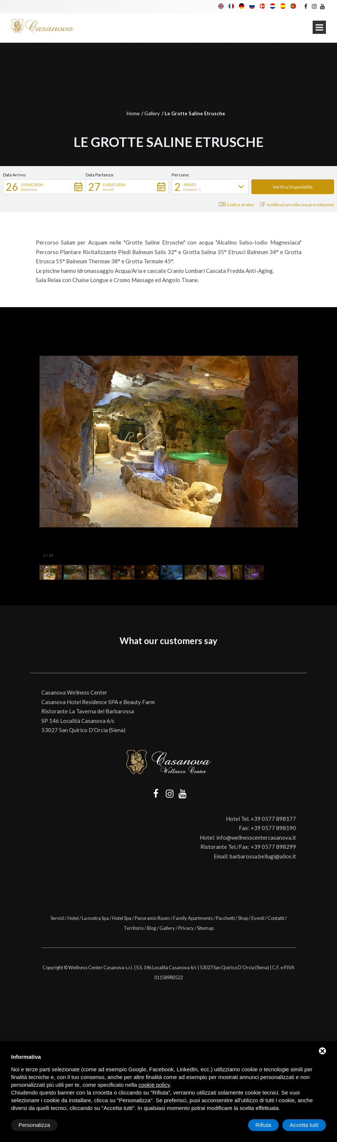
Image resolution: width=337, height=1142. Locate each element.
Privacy (186, 928)
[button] (44, 186)
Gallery (152, 113)
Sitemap (205, 928)
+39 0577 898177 (273, 818)
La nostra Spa (95, 918)
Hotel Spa (121, 918)
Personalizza (34, 1125)
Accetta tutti (304, 1125)
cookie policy (154, 1085)
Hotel (73, 918)
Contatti (276, 918)
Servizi (57, 918)
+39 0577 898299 (273, 846)
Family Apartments (193, 918)
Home (133, 113)
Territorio (134, 928)
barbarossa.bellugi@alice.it (263, 856)
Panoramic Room (152, 918)
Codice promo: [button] (236, 204)
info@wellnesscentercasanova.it (256, 837)
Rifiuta (263, 1125)
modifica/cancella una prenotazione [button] (297, 204)
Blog (151, 928)
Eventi (257, 918)
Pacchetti (225, 918)
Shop (243, 918)
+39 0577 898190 (273, 828)
